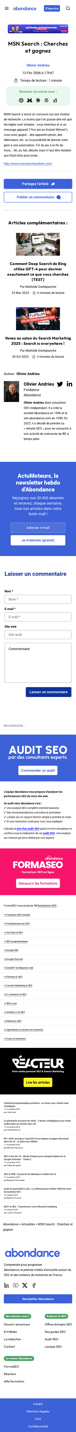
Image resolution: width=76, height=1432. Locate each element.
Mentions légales (38, 1411)
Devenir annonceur (17, 1324)
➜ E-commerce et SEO (15, 994)
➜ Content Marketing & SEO (18, 985)
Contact (9, 1346)
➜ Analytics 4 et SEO (14, 1012)
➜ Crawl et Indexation (15, 1038)
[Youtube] (15, 1285)
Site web (10, 626)
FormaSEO (11, 1366)
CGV (38, 1419)
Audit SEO (51, 1339)
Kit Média (10, 1332)
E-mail (10, 609)
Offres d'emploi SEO (58, 1324)
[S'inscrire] (52, 8)
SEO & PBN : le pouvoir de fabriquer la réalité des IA (30, 1174)
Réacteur (10, 1374)
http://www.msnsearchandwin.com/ (28, 163)
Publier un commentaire (39, 197)
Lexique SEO (53, 1346)
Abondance (10, 1224)
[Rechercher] (68, 8)
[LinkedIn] (6, 1285)
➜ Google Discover (13, 959)
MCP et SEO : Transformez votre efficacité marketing (30, 1206)
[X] (24, 1285)
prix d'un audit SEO (28, 828)
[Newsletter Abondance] (38, 1298)
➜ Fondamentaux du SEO (17, 923)
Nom (9, 591)
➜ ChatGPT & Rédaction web (18, 968)
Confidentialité (38, 1426)
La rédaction (12, 1339)
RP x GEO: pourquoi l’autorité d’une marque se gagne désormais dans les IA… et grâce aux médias (36, 1140)
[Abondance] (24, 8)
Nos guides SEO (55, 1332)
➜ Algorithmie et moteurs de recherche (23, 1030)
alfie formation (14, 1381)
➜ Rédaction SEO (12, 1021)
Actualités (28, 1224)
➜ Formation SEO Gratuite (17, 915)
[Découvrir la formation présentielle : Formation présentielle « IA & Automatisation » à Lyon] (38, 28)
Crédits (38, 1404)
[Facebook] (34, 1285)
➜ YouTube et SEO (13, 932)
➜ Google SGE (11, 950)
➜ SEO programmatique (16, 941)
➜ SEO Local (10, 1003)
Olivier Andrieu (39, 384)
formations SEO (47, 905)
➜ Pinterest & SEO (13, 977)
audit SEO (49, 833)
